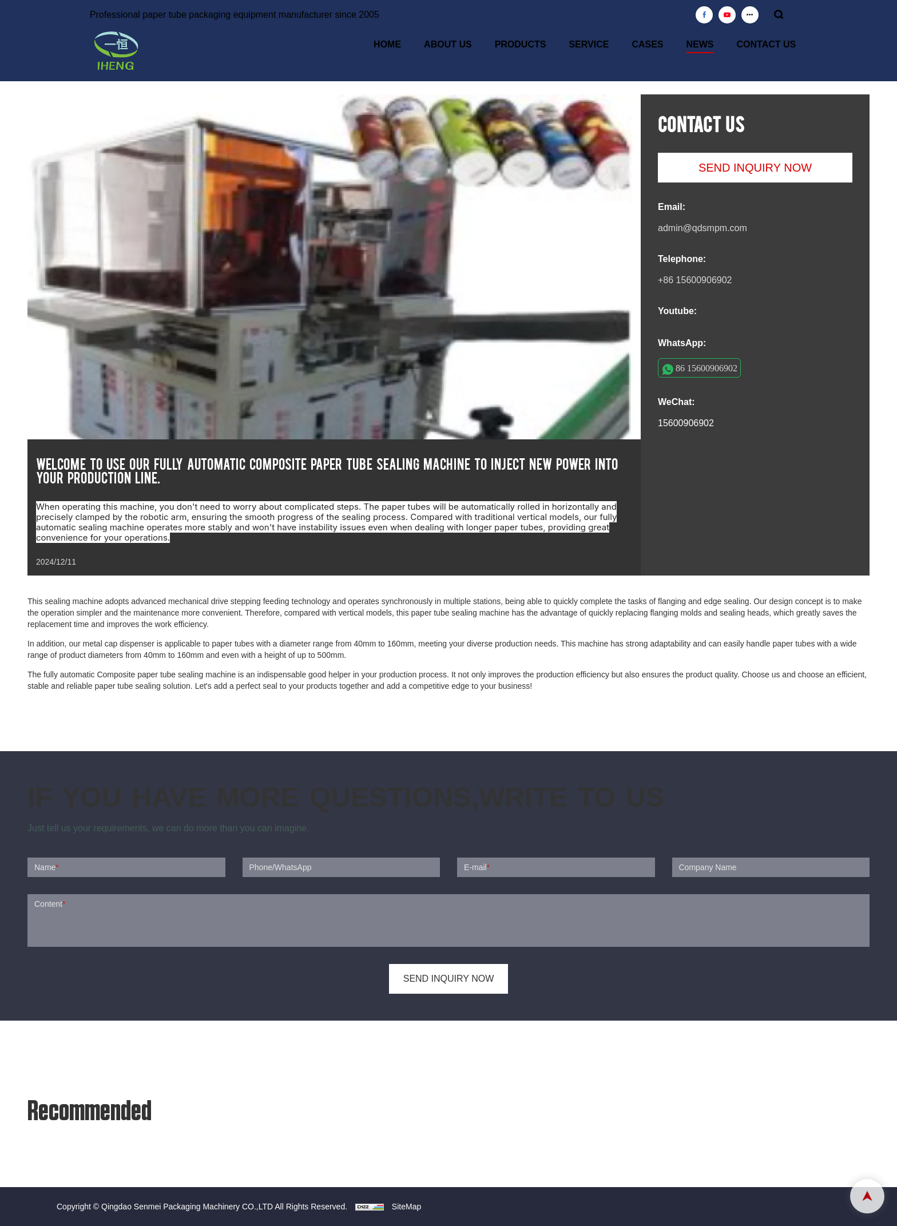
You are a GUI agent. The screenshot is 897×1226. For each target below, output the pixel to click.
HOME (387, 44)
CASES (647, 44)
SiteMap (406, 1206)
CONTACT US (766, 44)
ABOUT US (448, 44)
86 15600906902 (706, 367)
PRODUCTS (520, 44)
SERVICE (589, 44)
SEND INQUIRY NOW (755, 167)
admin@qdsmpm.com (702, 228)
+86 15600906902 (695, 280)
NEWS (700, 44)
